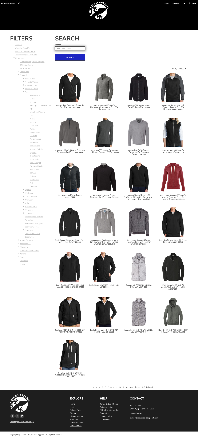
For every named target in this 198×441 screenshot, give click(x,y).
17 (123, 387)
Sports (28, 189)
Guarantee (104, 413)
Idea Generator (76, 416)
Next (131, 387)
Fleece (28, 92)
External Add (25, 68)
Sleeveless (34, 169)
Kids (32, 115)
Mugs (22, 264)
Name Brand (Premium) (25, 51)
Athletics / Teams (37, 112)
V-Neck (33, 176)
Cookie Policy (105, 419)
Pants (32, 129)
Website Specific (22, 48)
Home (72, 404)
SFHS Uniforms (26, 65)
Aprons (23, 254)
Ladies (32, 99)
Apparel (23, 75)
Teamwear (29, 230)
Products (74, 419)
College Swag (76, 410)
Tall (31, 183)
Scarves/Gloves (32, 227)
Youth (32, 119)
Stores (73, 413)
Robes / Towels (26, 240)
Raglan (33, 173)
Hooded (33, 102)
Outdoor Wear (31, 196)
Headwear (24, 72)
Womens (29, 210)
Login (167, 3)
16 (120, 387)
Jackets (33, 122)
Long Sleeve (35, 132)
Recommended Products (26, 55)
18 (126, 387)
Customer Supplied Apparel (32, 61)
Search (58, 44)
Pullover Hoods (36, 166)
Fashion (33, 186)
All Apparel (19, 58)
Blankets (24, 247)
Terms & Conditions (109, 404)
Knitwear (29, 200)
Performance (35, 139)
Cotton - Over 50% (32, 234)
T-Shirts (33, 136)
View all (18, 45)
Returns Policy (106, 407)
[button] (19, 3)
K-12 (72, 407)
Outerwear (34, 179)
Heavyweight (35, 163)
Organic (33, 152)
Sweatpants (35, 156)
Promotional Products (29, 250)
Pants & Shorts (31, 88)
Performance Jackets (34, 217)
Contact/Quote (76, 422)
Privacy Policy (106, 416)
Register (176, 3)
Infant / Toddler (36, 149)
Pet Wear (24, 260)
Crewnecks (34, 159)
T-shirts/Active (31, 82)
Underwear (29, 213)
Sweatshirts (35, 95)
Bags (22, 257)
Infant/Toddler (31, 85)
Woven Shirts (31, 206)
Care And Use (76, 425)
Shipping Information (109, 410)
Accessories (25, 244)
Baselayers (29, 237)
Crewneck (34, 125)
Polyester (29, 220)
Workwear (34, 142)
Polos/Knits (30, 78)
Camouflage (35, 146)
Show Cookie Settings (99, 438)
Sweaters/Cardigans (34, 223)
